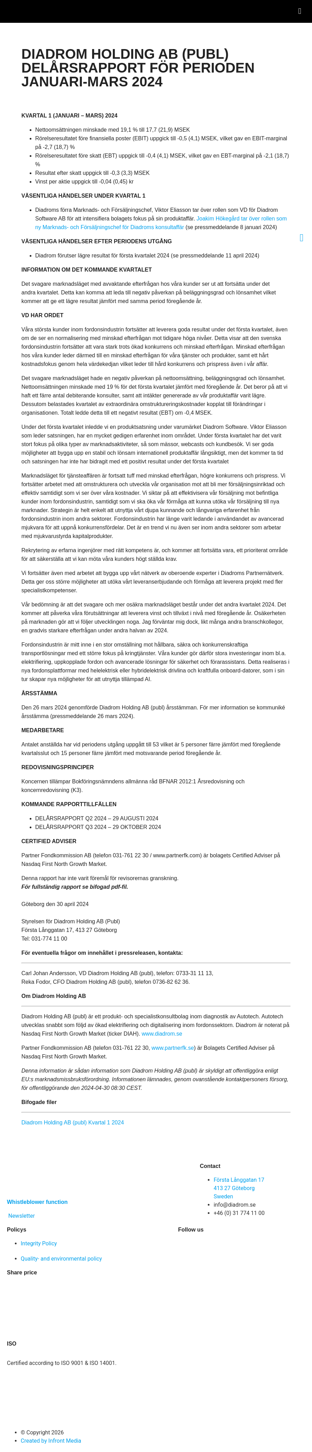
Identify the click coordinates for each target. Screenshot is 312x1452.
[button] (299, 11)
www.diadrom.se (162, 1034)
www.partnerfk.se (173, 1048)
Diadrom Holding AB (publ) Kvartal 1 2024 (72, 1122)
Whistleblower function (37, 1202)
